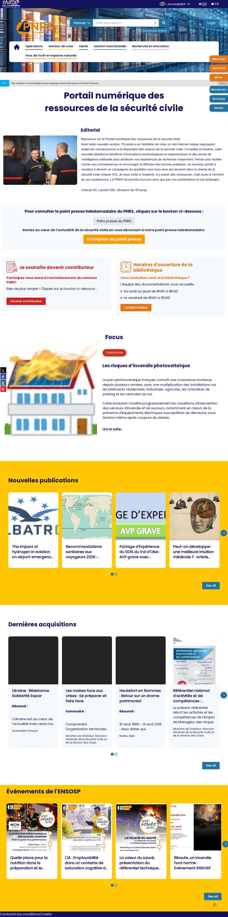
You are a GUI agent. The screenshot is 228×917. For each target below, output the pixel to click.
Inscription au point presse (114, 239)
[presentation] (223, 533)
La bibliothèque (136, 307)
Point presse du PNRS (114, 221)
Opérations (114, 352)
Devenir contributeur (26, 301)
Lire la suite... (112, 429)
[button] (223, 83)
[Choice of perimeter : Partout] (81, 23)
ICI (114, 174)
